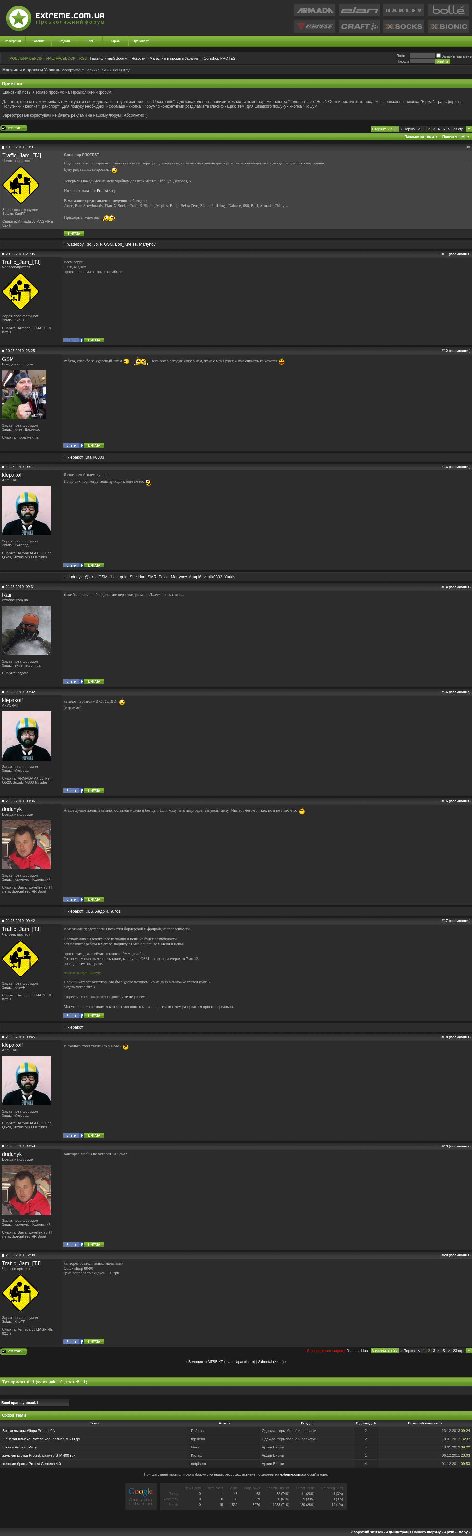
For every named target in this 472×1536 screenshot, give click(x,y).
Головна (39, 41)
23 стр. (458, 129)
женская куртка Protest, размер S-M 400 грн (39, 1455)
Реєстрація (13, 41)
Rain (7, 595)
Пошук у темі (453, 136)
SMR (152, 577)
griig (124, 577)
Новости (138, 58)
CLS (89, 911)
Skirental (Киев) (271, 1362)
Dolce (164, 577)
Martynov (147, 244)
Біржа (115, 41)
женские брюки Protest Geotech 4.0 (31, 1464)
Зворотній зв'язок (367, 1532)
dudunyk (74, 577)
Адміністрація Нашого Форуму (413, 1532)
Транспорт (141, 41)
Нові (90, 41)
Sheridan (137, 577)
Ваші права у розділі (19, 1403)
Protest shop (106, 191)
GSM (108, 244)
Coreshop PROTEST (220, 58)
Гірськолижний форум (108, 58)
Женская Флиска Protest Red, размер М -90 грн (41, 1439)
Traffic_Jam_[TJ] (21, 155)
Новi (364, 1351)
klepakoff (75, 457)
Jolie (98, 244)
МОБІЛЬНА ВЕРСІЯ (26, 58)
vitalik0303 (95, 457)
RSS (83, 58)
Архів (449, 1532)
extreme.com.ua (293, 1474)
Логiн (400, 56)
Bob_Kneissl (126, 244)
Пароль (402, 61)
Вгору (462, 1532)
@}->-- (90, 577)
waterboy (75, 244)
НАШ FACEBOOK (61, 58)
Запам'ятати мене (454, 56)
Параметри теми (419, 136)
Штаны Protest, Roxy (19, 1447)
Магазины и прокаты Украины (174, 58)
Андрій (195, 577)
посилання (459, 254)
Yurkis (229, 577)
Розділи (64, 41)
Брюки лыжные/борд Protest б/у (28, 1431)
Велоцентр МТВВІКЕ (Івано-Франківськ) (221, 1362)
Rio (88, 244)
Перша (407, 129)
